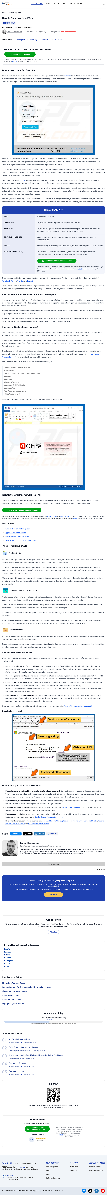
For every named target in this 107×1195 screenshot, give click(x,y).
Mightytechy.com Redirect (13, 1003)
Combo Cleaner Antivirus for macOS (78, 706)
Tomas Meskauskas (14, 32)
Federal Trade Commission (72, 807)
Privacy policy (34, 1191)
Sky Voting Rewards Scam (13, 983)
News (48, 4)
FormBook (6, 281)
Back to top (101, 870)
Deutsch (7, 958)
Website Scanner (76, 4)
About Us (73, 1171)
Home (4, 13)
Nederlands (8, 964)
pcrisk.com (21, 1167)
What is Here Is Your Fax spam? (17, 529)
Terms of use (58, 1191)
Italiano (7, 955)
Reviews (57, 4)
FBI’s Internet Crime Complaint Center (83, 821)
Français (7, 952)
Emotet (30, 281)
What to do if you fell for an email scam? (21, 540)
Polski (6, 967)
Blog (65, 4)
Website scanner (95, 1167)
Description (20, 40)
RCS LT (14, 61)
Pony (23, 180)
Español (7, 949)
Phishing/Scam (9, 23)
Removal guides (37, 4)
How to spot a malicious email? (17, 536)
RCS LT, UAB (7, 1163)
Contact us (74, 1167)
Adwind (13, 281)
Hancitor (67, 76)
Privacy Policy (52, 516)
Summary (33, 40)
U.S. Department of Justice (38, 824)
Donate (53, 895)
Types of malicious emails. (15, 533)
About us (53, 932)
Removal (45, 40)
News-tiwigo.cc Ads (10, 995)
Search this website (96, 1171)
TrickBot (20, 281)
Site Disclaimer (47, 1191)
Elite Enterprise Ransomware (14, 991)
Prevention (59, 40)
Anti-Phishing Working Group (57, 821)
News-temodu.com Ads (12, 999)
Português (8, 961)
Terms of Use (64, 516)
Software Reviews (53, 1178)
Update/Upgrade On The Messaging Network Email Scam (27, 987)
